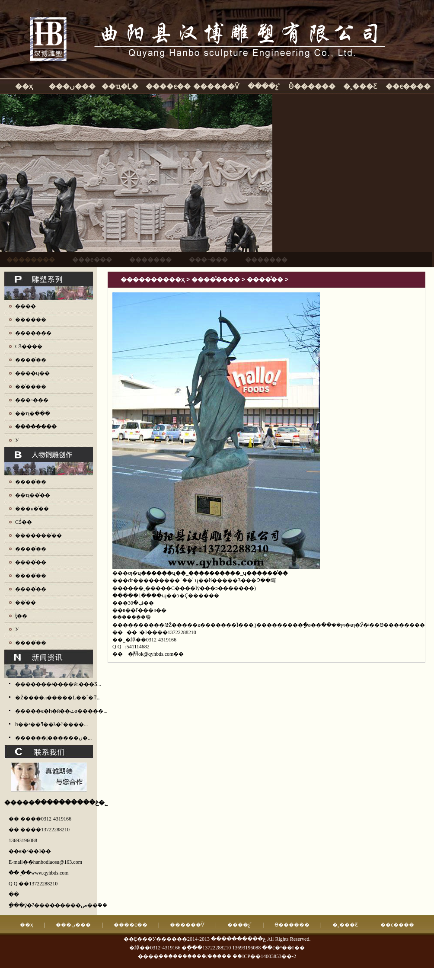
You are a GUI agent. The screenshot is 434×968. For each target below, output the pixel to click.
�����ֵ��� (36, 427)
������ (30, 320)
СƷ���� (28, 346)
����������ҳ (153, 279)
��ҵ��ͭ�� (32, 495)
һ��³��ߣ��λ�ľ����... (51, 724)
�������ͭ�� (38, 535)
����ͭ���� (215, 279)
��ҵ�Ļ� (120, 86)
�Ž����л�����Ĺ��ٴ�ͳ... (58, 698)
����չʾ (264, 86)
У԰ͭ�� (17, 629)
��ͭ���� (30, 387)
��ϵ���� (408, 86)
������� (33, 333)
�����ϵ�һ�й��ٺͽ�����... (61, 711)
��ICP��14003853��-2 (264, 956)
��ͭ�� (25, 602)
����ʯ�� (32, 373)
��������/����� (199, 956)
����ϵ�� (168, 86)
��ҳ (24, 86)
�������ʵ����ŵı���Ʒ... (58, 684)
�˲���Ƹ (360, 86)
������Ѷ (216, 86)
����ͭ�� (30, 360)
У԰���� (17, 440)
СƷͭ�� (23, 522)
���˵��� (31, 400)
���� (25, 306)
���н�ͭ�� (32, 509)
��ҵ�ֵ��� (32, 413)
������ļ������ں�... (53, 738)
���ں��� (72, 86)
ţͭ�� (21, 616)
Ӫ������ (311, 86)
